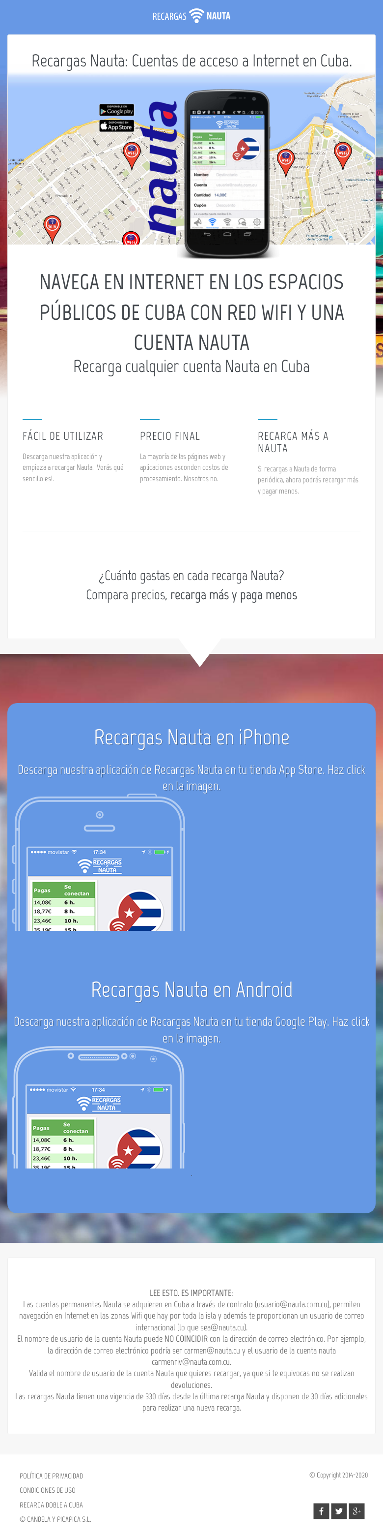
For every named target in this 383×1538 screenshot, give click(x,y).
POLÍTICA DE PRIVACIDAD (51, 1476)
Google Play (301, 1026)
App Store (301, 774)
